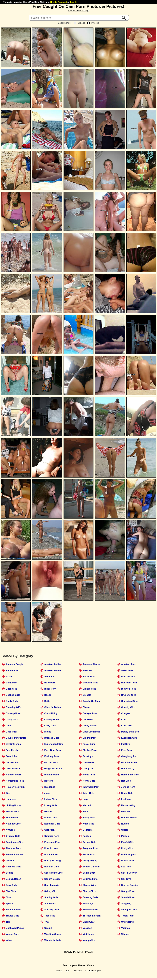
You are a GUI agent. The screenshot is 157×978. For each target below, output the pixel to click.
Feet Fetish (12, 750)
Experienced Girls (54, 744)
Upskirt (48, 928)
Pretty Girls (127, 848)
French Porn (12, 756)
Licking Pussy (13, 805)
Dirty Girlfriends (91, 731)
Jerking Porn (128, 787)
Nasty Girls (89, 817)
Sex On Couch (52, 879)
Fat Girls (125, 744)
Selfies (9, 872)
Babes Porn (89, 676)
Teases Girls (12, 915)
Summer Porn (90, 909)
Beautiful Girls (90, 682)
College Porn (90, 713)
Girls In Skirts (13, 768)
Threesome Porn (92, 915)
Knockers (11, 799)
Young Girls (89, 940)
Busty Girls (12, 701)
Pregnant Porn (90, 848)
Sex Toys (126, 879)
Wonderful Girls (52, 940)
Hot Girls (126, 780)
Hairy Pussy (127, 768)
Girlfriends (88, 762)
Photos (93, 23)
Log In (73, 2)
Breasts (87, 695)
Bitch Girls (11, 688)
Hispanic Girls (51, 774)
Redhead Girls (13, 866)
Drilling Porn (89, 738)
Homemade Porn (15, 780)
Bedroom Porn (129, 682)
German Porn (13, 762)
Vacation (87, 928)
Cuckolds (88, 719)
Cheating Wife (13, 707)
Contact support (93, 970)
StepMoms (50, 903)
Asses (9, 676)
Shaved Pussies (129, 885)
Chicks (86, 707)
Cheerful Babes (52, 707)
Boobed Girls (13, 695)
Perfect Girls (89, 842)
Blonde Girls (89, 688)
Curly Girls (50, 725)
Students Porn (13, 909)
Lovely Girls (50, 805)
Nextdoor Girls (52, 823)
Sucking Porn (51, 909)
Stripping (126, 903)
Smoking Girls (90, 897)
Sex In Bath (89, 872)
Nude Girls (88, 823)
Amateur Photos (91, 664)
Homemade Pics (130, 774)
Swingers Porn (129, 909)
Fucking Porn (51, 756)
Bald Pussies (128, 676)
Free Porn (126, 750)
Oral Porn (49, 830)
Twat (46, 922)
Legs (85, 799)
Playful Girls (127, 842)
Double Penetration (16, 738)
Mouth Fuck (12, 817)
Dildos (47, 731)
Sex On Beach (13, 879)
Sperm (9, 903)
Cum (123, 719)
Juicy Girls (88, 793)
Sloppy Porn (127, 891)
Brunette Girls (128, 695)
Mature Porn (12, 811)
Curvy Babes (89, 725)
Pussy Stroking (52, 860)
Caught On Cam (91, 701)
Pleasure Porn (13, 848)
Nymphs (10, 830)
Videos (79, 23)
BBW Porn (49, 682)
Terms (59, 970)
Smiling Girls (51, 897)
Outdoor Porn (51, 836)
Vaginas (125, 928)
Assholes (49, 676)
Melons (48, 811)
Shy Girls (11, 891)
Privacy (78, 970)
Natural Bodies (129, 817)
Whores (125, 934)
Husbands (49, 787)
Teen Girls (49, 915)
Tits (8, 922)
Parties (125, 836)
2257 (68, 970)
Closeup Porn (13, 713)
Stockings (88, 903)
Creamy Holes (51, 719)
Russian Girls (51, 866)
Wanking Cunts (52, 934)
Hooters (48, 780)
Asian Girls (127, 670)
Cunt (8, 725)
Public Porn (89, 854)
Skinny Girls (51, 891)
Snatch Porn (127, 897)
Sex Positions (90, 879)
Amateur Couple (14, 664)
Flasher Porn (89, 750)
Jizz (8, 793)
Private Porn (51, 854)
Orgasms (87, 830)
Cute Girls (126, 725)
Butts (47, 701)
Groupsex (88, 768)
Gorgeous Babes (53, 768)
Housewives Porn (15, 787)
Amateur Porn (128, 664)
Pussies (10, 860)
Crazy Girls (12, 719)
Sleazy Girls (89, 891)
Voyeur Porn (12, 934)
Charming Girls (129, 701)
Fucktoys (88, 756)
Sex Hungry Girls (53, 872)
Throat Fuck (127, 915)
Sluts (8, 897)
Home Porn (89, 774)
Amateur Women (53, 670)
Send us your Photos (74, 965)
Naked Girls (50, 817)
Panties (87, 836)
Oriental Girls (13, 836)
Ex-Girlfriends (13, 744)
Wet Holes (88, 934)
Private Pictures (14, 854)
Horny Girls (89, 780)
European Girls (129, 738)
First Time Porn (52, 750)
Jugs (47, 793)
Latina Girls (50, 799)
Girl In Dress (51, 762)
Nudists (125, 823)
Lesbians (126, 799)
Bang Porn (11, 682)
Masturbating (128, 805)
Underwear (88, 922)
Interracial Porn (91, 787)
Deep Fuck (11, 731)
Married (87, 805)
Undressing (127, 922)
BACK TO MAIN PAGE (78, 951)
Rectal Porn (127, 860)
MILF (85, 811)
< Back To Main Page (78, 10)
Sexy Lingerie (51, 885)
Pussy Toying (90, 860)
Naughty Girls (13, 823)
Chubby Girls (128, 707)
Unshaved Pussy (15, 928)
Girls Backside (129, 762)
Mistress (125, 811)
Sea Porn (126, 866)
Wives (9, 940)
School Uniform (91, 866)
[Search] (79, 18)
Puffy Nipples (128, 854)
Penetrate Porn (52, 842)
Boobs (47, 695)
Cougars (125, 713)
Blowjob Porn (128, 688)
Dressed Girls (51, 738)
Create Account (58, 2)
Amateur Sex (13, 670)
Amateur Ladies (52, 664)
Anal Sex (87, 670)
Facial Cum (89, 744)
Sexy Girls (11, 885)
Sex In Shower (129, 872)
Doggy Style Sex (130, 731)
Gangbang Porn (129, 756)
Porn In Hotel (51, 848)
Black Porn (50, 688)
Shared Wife (89, 885)
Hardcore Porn (13, 774)
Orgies (124, 830)
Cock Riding (51, 713)
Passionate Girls (14, 842)
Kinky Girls (127, 793)
